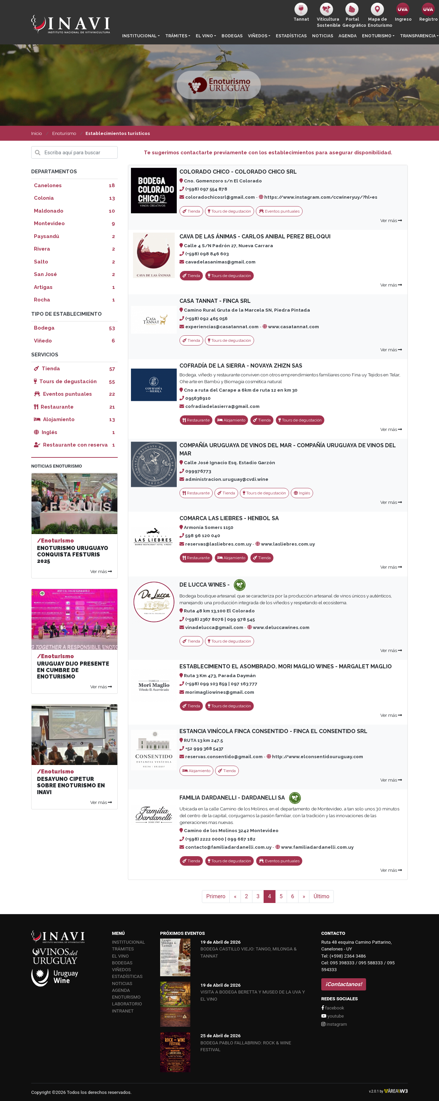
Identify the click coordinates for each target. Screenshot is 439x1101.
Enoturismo (377, 36)
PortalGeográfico (353, 15)
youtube (332, 1016)
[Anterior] (235, 896)
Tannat (301, 12)
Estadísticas (291, 36)
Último (321, 896)
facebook (332, 1007)
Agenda (348, 36)
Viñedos (257, 36)
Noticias (322, 36)
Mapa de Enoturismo (379, 15)
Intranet (123, 1011)
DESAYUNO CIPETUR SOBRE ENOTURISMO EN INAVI (71, 785)
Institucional (139, 36)
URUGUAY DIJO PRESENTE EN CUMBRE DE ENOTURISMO (73, 670)
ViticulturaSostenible (328, 15)
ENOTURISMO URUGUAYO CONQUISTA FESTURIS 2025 (72, 554)
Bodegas (232, 36)
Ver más (391, 220)
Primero (215, 896)
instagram (334, 1024)
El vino (204, 36)
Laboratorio (127, 1003)
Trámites (176, 36)
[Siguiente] (304, 896)
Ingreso (403, 12)
